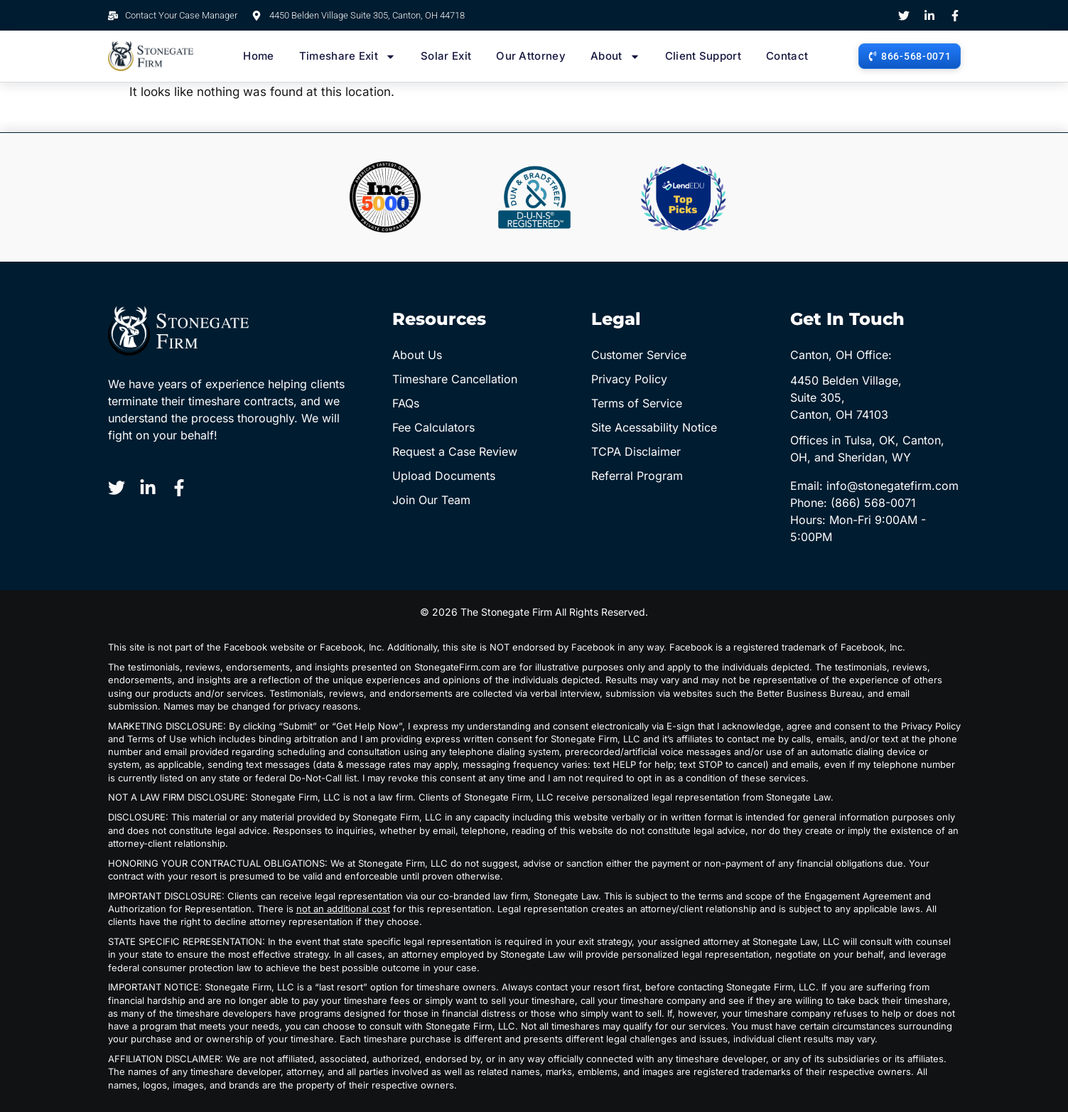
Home (258, 56)
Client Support (703, 56)
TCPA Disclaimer (636, 451)
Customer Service (638, 355)
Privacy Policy (629, 379)
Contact (787, 56)
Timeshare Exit (347, 56)
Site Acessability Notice (654, 427)
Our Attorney (531, 56)
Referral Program (637, 476)
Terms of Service (636, 403)
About (615, 56)
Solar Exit (446, 56)
